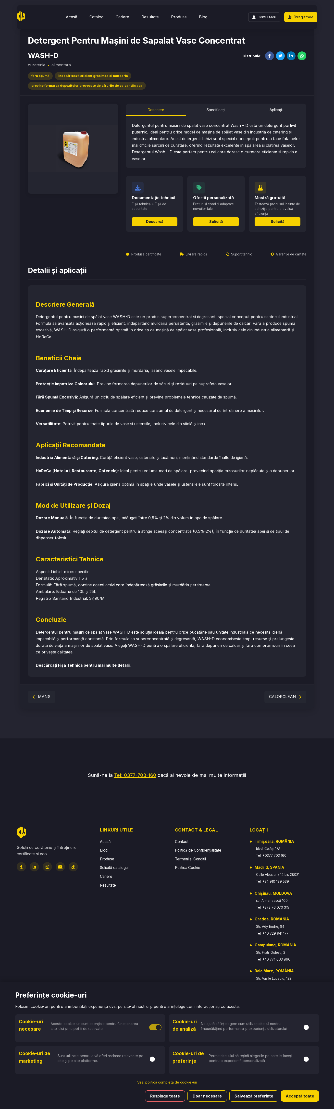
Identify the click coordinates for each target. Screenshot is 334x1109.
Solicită (216, 221)
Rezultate (150, 16)
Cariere (122, 16)
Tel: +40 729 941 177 (272, 933)
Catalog (96, 16)
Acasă (71, 16)
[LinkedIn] (34, 866)
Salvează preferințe (254, 1096)
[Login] (264, 17)
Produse (179, 16)
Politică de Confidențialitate (198, 850)
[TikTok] (73, 866)
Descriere (156, 110)
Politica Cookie (187, 867)
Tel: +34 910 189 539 (272, 881)
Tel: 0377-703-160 (135, 775)
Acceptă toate (300, 1096)
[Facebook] (21, 866)
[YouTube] (60, 866)
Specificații (216, 110)
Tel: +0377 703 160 (271, 855)
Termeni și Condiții (190, 859)
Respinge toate (165, 1096)
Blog (203, 16)
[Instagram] (47, 866)
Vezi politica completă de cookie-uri (167, 1082)
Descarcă (154, 221)
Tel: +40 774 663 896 (273, 959)
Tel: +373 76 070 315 (272, 907)
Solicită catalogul (114, 867)
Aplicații (276, 110)
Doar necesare (207, 1096)
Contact (181, 841)
